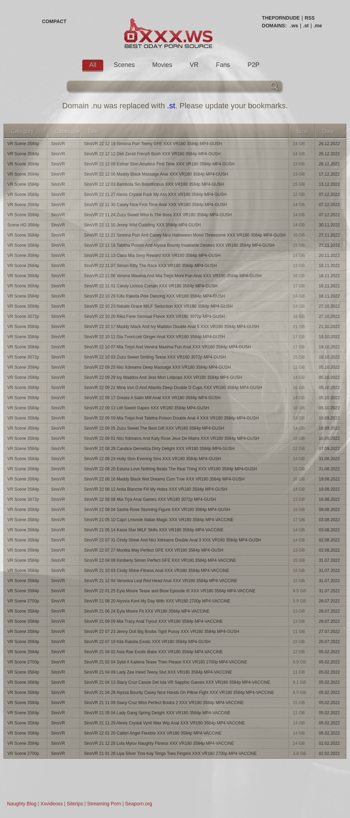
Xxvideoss (51, 803)
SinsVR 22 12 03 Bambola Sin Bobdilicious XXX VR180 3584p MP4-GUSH (154, 184)
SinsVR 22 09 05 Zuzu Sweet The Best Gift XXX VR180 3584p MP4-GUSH (154, 428)
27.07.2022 (329, 631)
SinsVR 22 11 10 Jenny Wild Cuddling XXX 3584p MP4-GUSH (142, 225)
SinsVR (58, 143)
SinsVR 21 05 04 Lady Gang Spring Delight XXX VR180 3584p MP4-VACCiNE (157, 712)
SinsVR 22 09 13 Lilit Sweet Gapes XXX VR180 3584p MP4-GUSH (146, 407)
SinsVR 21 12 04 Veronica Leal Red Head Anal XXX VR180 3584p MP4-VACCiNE (160, 580)
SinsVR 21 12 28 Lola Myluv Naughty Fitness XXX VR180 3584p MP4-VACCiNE (159, 743)
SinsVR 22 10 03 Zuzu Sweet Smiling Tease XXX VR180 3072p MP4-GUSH (155, 357)
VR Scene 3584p (23, 143)
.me (318, 25)
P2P (253, 64)
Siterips (75, 803)
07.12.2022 (329, 194)
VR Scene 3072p (23, 316)
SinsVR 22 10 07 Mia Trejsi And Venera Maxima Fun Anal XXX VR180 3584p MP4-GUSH (167, 347)
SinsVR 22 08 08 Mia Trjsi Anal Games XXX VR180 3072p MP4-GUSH (150, 499)
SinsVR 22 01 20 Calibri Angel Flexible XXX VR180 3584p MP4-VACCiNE (153, 733)
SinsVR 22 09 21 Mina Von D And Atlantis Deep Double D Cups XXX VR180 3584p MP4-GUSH (173, 387)
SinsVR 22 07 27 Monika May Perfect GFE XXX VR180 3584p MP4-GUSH (153, 550)
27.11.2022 (329, 235)
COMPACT (54, 21)
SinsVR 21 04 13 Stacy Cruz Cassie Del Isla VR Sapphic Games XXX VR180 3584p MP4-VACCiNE (177, 682)
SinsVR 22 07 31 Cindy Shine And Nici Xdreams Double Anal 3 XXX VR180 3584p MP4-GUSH (172, 540)
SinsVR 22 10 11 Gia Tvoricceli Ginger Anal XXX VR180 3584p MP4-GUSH (154, 336)
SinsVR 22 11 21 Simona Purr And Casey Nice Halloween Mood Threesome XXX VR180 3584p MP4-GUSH (185, 235)
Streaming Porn (104, 803)
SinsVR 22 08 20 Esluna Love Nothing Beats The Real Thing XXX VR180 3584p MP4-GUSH (170, 468)
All (92, 64)
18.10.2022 (329, 357)
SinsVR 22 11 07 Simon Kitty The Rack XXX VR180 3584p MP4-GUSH (150, 265)
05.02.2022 (329, 651)
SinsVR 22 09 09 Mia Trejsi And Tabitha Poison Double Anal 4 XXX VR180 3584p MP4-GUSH (171, 418)
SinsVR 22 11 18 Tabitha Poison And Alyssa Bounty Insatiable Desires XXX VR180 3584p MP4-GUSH (179, 245)
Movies (162, 64)
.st (306, 25)
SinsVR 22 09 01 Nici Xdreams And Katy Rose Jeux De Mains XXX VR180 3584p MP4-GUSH (171, 438)
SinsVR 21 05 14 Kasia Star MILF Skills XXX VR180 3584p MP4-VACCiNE (154, 529)
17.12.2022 (329, 174)
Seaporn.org (138, 803)
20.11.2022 (329, 255)
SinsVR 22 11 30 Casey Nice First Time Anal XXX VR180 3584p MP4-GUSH (155, 204)
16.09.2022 (329, 418)
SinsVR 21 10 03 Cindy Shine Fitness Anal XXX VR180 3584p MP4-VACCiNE (156, 570)
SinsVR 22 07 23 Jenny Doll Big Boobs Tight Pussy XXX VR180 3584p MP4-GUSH (161, 631)
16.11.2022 (329, 265)
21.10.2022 (329, 326)
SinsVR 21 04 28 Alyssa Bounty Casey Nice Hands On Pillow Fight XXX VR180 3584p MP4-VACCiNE (179, 692)
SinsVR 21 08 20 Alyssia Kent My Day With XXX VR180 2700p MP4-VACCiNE (157, 601)
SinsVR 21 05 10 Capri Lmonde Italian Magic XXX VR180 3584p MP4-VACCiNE (158, 519)
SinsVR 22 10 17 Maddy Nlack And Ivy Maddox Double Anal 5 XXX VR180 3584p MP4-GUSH (171, 326)
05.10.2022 (329, 367)
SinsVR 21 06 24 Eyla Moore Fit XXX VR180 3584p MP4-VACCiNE (147, 611)
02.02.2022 (329, 743)
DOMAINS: (274, 25)
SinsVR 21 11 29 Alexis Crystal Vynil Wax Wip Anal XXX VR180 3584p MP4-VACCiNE (164, 723)
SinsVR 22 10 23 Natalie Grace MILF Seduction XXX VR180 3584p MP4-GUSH (158, 306)
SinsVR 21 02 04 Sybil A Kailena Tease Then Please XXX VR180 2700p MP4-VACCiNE (165, 662)
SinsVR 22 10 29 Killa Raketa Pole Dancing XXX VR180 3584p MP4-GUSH (154, 296)
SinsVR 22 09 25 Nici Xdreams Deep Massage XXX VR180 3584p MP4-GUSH (157, 367)
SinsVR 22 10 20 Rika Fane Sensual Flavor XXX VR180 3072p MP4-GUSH (154, 316)
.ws (294, 25)
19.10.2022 (329, 336)
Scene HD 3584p (23, 225)
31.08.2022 (329, 458)
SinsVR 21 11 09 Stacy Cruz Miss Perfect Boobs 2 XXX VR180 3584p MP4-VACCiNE (164, 702)
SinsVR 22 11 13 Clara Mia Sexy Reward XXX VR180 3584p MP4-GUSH (152, 255)
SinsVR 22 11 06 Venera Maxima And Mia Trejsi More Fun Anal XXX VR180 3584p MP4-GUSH (173, 275)
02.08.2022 (329, 540)
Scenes (124, 64)
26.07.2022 (329, 641)
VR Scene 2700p (23, 601)
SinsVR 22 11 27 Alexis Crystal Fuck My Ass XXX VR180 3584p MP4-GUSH (155, 194)
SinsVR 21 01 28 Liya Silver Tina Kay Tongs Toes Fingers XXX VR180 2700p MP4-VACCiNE (170, 753)
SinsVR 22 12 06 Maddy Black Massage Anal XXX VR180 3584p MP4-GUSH (156, 174)
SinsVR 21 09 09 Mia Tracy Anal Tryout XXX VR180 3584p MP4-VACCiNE (153, 621)
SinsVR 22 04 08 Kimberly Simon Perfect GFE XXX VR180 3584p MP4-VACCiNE (160, 560)
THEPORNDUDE (281, 18)
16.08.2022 (329, 499)
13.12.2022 (329, 184)
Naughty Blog (21, 803)
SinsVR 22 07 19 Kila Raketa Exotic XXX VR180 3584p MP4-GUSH (147, 641)
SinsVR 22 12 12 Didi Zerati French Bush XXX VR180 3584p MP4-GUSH (152, 153)
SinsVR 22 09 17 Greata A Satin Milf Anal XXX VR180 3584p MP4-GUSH (152, 397)
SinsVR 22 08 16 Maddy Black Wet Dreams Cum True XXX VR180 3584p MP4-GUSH (164, 479)
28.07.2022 (329, 601)
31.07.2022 (329, 560)
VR (194, 64)
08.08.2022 (329, 509)
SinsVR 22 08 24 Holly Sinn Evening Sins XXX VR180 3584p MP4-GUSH (152, 458)
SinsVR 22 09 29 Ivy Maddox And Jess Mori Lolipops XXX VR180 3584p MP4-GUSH (163, 377)
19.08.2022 (329, 479)
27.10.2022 (329, 306)
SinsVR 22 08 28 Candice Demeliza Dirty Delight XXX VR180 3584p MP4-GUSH (159, 448)
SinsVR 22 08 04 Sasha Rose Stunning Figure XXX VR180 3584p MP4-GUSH (157, 509)
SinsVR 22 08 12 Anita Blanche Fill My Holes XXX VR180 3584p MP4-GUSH (155, 489)
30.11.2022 (329, 225)
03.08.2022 (329, 519)
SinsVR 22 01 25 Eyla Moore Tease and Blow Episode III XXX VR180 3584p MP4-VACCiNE (169, 590)
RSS (309, 18)
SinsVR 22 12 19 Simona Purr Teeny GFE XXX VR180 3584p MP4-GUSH (153, 143)
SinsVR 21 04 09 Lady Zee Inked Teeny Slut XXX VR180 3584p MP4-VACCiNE (158, 672)
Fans (223, 64)
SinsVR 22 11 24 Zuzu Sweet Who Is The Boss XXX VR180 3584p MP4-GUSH (158, 214)
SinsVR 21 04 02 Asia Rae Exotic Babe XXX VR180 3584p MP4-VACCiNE (153, 651)
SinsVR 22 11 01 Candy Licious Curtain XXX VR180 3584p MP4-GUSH (151, 286)
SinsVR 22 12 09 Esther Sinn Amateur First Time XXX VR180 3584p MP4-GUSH (159, 164)
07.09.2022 (329, 448)
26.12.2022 (329, 143)
